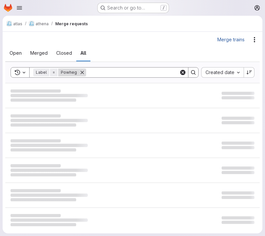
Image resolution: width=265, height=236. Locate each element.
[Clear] (183, 72)
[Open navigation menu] (19, 8)
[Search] (132, 72)
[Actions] (254, 39)
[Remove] (82, 72)
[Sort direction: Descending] (249, 72)
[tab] (15, 53)
